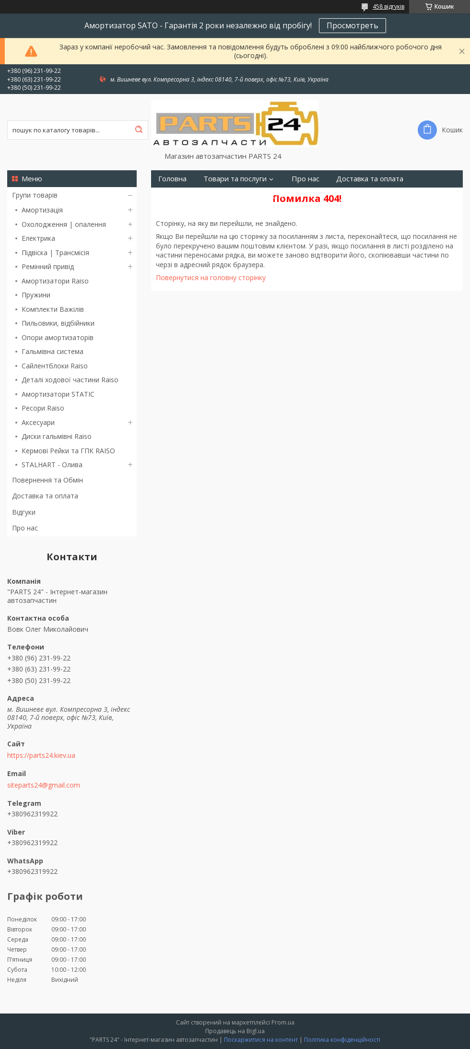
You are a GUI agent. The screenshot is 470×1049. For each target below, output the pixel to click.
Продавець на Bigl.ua (235, 1031)
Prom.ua (282, 1022)
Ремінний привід (48, 266)
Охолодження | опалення (64, 224)
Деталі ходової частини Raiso (70, 379)
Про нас (25, 527)
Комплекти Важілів (53, 309)
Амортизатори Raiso (55, 280)
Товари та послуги (235, 178)
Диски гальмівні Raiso (57, 436)
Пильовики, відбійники (58, 323)
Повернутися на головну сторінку (211, 277)
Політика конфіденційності (342, 1040)
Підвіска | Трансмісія (55, 252)
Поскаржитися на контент (261, 1040)
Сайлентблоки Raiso (55, 365)
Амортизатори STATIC (58, 394)
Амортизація (42, 209)
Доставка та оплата (45, 495)
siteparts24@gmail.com (43, 785)
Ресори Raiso (43, 408)
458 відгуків (388, 6)
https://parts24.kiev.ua (41, 755)
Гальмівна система (52, 351)
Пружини (36, 294)
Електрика (38, 238)
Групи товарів (35, 195)
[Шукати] (138, 130)
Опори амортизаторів (58, 337)
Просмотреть (352, 25)
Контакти (267, 196)
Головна (172, 178)
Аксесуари (38, 422)
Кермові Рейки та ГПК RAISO (68, 450)
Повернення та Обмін (47, 479)
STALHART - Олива (52, 464)
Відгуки (23, 512)
